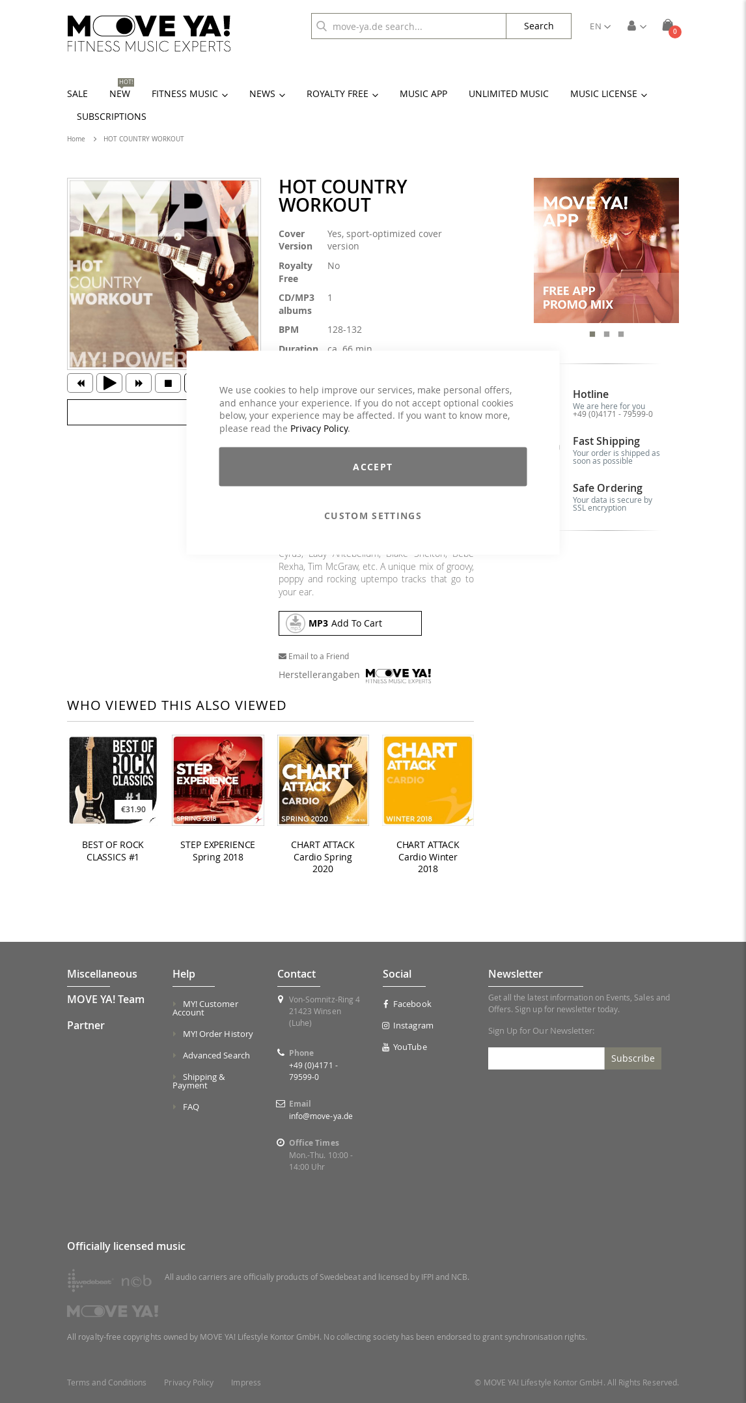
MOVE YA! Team (106, 999)
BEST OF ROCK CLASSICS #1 (113, 851)
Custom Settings (373, 515)
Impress (245, 1382)
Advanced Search (216, 1055)
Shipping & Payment (199, 1081)
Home (76, 139)
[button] (600, 26)
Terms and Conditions (106, 1382)
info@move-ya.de (321, 1116)
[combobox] (408, 26)
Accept (373, 467)
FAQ (191, 1106)
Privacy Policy (319, 427)
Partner (86, 1025)
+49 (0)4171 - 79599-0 (613, 413)
